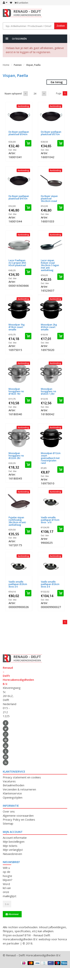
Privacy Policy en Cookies (19, 819)
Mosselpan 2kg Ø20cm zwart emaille (49, 327)
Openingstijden (12, 797)
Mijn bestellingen (13, 841)
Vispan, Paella (33, 65)
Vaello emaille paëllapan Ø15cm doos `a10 (50, 520)
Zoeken (61, 25)
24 (35, 93)
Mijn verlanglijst (13, 850)
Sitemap (8, 823)
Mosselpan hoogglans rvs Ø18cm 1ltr (16, 391)
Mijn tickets (10, 846)
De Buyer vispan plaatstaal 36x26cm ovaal (49, 199)
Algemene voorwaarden (18, 815)
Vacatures (9, 781)
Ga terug (57, 82)
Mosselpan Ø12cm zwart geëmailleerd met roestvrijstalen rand (50, 458)
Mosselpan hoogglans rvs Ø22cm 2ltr (16, 456)
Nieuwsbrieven (12, 854)
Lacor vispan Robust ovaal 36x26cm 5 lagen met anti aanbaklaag (50, 265)
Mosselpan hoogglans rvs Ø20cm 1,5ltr (48, 391)
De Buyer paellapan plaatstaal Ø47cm (19, 197)
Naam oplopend (13, 93)
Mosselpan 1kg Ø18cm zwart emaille (17, 327)
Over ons (9, 811)
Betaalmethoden (13, 785)
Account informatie (15, 837)
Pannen (18, 65)
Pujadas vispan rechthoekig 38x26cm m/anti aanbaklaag (17, 521)
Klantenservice (12, 793)
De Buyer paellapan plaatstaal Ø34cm (19, 133)
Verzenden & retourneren (19, 789)
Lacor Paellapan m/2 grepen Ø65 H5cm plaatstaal (17, 263)
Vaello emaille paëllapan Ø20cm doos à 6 (18, 584)
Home (6, 65)
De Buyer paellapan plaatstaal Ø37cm (51, 133)
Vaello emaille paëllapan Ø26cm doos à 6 (50, 584)
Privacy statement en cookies (22, 777)
